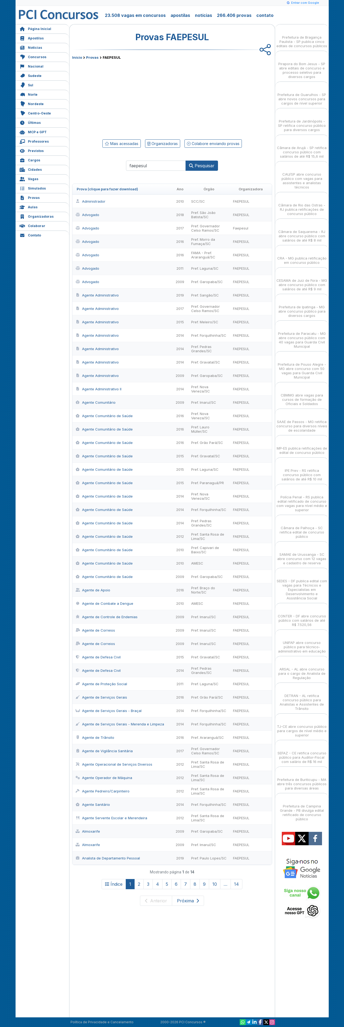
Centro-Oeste (35, 112)
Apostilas (32, 37)
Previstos (32, 150)
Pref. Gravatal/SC (205, 362)
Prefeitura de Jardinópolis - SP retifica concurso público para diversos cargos (302, 121)
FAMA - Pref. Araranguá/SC (203, 255)
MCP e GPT (33, 131)
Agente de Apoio (93, 590)
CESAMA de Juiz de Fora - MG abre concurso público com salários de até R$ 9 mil (301, 280)
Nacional (31, 65)
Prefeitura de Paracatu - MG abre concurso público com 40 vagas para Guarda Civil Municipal (302, 335)
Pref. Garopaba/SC (207, 282)
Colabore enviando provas (213, 143)
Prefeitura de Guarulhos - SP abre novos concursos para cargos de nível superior (302, 94)
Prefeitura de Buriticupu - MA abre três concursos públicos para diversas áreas (302, 779)
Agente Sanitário (93, 804)
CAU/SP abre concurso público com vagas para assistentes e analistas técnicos (302, 176)
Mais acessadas (121, 143)
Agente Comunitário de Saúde (104, 416)
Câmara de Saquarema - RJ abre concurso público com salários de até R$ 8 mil (301, 231)
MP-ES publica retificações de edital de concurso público (302, 446)
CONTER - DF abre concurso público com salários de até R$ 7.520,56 (302, 616)
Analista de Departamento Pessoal (108, 858)
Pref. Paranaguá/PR (207, 483)
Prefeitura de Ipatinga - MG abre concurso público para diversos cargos (301, 306)
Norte (29, 94)
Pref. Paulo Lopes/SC (209, 858)
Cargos (30, 159)
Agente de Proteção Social (101, 684)
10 (214, 884)
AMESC (197, 563)
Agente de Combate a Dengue (104, 603)
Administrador (90, 201)
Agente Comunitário (96, 402)
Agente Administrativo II (98, 389)
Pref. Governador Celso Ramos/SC (205, 228)
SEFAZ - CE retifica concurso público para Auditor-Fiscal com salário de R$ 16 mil (302, 752)
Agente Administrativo (97, 295)
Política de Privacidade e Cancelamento (102, 1022)
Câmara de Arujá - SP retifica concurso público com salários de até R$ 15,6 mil (302, 147)
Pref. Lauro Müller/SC (200, 429)
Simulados (33, 187)
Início (77, 57)
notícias (203, 15)
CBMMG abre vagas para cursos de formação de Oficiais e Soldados (302, 395)
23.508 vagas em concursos (135, 15)
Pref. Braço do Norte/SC (203, 590)
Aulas (29, 206)
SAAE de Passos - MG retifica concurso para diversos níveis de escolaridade (301, 421)
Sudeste (31, 75)
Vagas (29, 178)
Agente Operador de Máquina (104, 778)
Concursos (33, 56)
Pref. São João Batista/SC (203, 214)
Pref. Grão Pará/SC (207, 442)
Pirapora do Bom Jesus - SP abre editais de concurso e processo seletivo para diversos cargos (301, 65)
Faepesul (240, 228)
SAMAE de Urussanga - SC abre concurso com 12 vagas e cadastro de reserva (301, 554)
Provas (30, 197)
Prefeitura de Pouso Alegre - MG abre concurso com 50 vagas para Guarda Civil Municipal (302, 366)
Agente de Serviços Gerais (101, 697)
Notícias (31, 47)
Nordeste (32, 103)
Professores (34, 140)
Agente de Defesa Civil (98, 657)
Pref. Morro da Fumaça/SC (203, 241)
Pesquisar (201, 165)
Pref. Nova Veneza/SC (200, 389)
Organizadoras (37, 215)
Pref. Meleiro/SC (204, 322)
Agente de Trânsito (95, 737)
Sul (26, 84)
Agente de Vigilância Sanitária (104, 751)
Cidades (31, 169)
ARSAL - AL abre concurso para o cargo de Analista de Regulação (301, 669)
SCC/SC (198, 201)
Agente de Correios (95, 630)
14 (236, 884)
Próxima (188, 900)
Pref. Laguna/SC (205, 268)
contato (264, 15)
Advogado (87, 215)
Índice (114, 884)
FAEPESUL (241, 201)
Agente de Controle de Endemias (107, 617)
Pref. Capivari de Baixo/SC (205, 550)
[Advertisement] (128, 98)
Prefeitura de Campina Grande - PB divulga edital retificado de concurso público (302, 808)
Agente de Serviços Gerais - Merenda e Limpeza (120, 724)
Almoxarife (88, 831)
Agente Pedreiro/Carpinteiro (103, 791)
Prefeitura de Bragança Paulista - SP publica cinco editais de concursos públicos (301, 37)
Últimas (30, 122)
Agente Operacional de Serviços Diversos (114, 764)
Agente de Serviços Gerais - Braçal (109, 711)
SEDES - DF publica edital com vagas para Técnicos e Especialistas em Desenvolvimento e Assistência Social (302, 584)
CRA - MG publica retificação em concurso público (302, 256)
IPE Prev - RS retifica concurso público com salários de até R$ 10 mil (302, 470)
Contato (30, 234)
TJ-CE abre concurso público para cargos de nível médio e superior (302, 726)
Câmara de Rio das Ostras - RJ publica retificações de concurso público (301, 205)
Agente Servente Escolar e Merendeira (111, 818)
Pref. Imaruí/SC (203, 402)
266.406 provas (234, 15)
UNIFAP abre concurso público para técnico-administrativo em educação (302, 642)
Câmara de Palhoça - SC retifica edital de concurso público (302, 527)
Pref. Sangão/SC (205, 295)
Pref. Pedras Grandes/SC (201, 348)
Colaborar (32, 225)
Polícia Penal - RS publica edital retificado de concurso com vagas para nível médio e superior (301, 498)
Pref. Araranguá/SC (207, 737)
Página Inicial (35, 28)
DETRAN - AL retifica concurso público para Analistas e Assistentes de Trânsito (302, 697)
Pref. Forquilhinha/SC (208, 335)
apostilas (180, 15)
